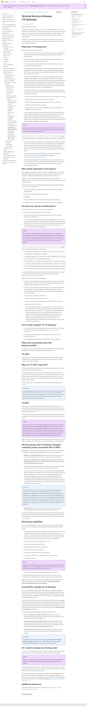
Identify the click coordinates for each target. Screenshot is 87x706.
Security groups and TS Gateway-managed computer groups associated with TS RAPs (78, 33)
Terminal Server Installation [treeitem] (11, 110)
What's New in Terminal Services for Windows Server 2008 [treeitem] (12, 102)
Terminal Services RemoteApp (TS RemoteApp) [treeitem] (11, 117)
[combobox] (9, 14)
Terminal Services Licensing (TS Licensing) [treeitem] (12, 125)
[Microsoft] (2, 2)
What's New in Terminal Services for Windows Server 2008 (36, 11)
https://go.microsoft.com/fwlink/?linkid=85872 (34, 157)
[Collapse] (15, 11)
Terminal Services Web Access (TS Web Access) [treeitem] (12, 121)
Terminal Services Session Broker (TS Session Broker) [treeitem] (11, 132)
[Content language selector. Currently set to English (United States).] (7, 704)
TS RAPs (73, 30)
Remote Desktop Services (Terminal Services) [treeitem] (9, 76)
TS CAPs (73, 27)
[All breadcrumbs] (23, 12)
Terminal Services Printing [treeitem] (11, 113)
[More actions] (64, 12)
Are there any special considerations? (76, 19)
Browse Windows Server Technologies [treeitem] (8, 47)
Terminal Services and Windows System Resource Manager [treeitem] (12, 137)
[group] (43, 138)
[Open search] (81, 2)
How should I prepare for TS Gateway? (76, 22)
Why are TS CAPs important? (77, 29)
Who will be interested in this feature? (77, 16)
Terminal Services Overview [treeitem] (10, 93)
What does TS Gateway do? (77, 14)
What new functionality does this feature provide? (78, 25)
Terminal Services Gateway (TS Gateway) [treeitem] (12, 128)
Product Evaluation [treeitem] (10, 90)
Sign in (84, 1)
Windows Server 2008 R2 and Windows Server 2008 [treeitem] (8, 16)
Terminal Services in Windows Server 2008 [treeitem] (10, 86)
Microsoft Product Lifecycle (36, 5)
